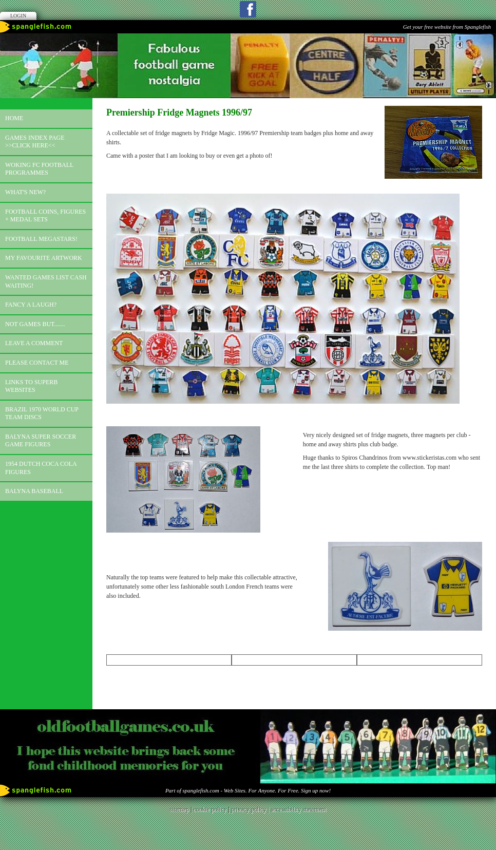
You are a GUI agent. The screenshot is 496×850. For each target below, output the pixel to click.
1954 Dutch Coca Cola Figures (41, 468)
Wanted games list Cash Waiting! (46, 281)
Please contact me (37, 362)
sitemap (179, 809)
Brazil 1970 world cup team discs (42, 413)
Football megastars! (41, 238)
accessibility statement (298, 809)
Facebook (248, 9)
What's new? (25, 192)
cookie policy (209, 809)
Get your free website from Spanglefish (447, 27)
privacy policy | (251, 809)
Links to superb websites (31, 386)
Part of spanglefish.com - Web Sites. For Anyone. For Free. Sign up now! (248, 790)
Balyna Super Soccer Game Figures (40, 440)
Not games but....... (35, 324)
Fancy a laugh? (30, 304)
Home (14, 118)
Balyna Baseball (34, 491)
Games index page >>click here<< (35, 141)
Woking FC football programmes (39, 169)
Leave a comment (34, 343)
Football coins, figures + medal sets (45, 215)
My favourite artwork (43, 257)
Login (18, 15)
